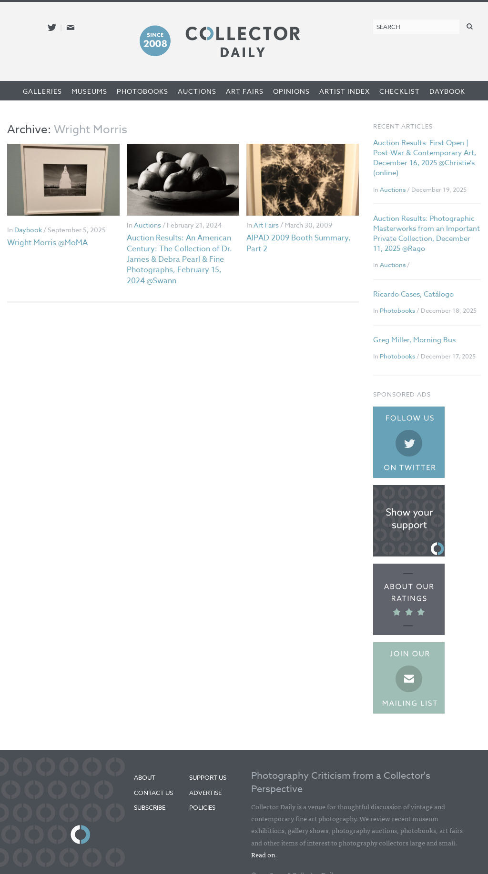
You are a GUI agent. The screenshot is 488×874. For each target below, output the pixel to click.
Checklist (399, 91)
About (144, 777)
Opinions (291, 91)
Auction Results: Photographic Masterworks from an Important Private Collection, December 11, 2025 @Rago (426, 233)
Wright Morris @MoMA (47, 242)
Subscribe (149, 807)
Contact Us (153, 792)
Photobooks (142, 91)
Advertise (205, 792)
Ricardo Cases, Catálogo (413, 294)
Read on (263, 854)
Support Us (207, 777)
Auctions (197, 91)
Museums (89, 91)
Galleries (42, 91)
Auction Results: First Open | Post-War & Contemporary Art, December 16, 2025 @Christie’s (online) (424, 158)
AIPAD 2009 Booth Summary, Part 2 (298, 243)
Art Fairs (245, 91)
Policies (202, 807)
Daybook (447, 91)
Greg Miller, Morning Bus (414, 340)
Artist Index (344, 91)
